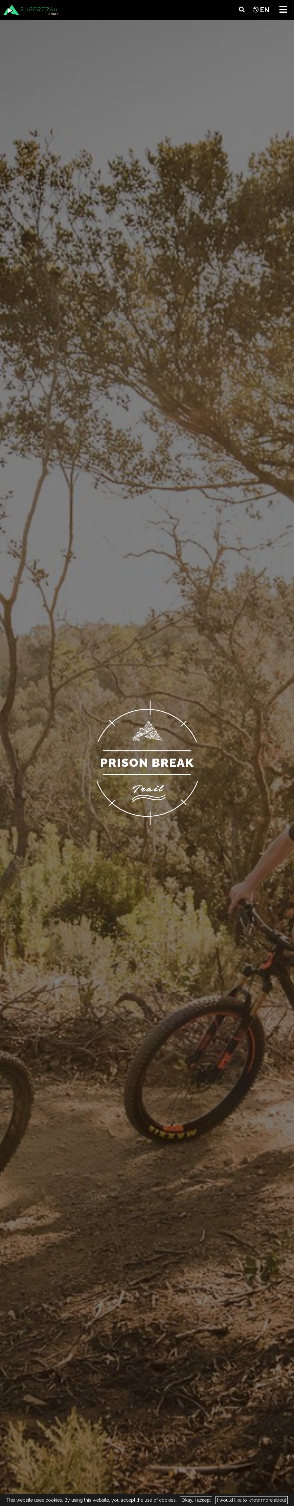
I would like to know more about (251, 1500)
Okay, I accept (196, 1500)
